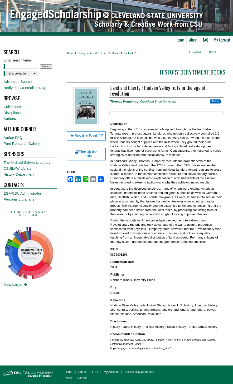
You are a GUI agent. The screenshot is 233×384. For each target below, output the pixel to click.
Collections (12, 107)
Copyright (82, 377)
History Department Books (192, 72)
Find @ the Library (86, 154)
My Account (111, 372)
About (82, 372)
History (116, 53)
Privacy (69, 377)
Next (211, 52)
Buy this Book (86, 136)
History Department (19, 174)
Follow (215, 101)
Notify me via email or (25, 88)
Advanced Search (18, 82)
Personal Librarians (19, 199)
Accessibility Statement (139, 372)
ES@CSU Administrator (22, 193)
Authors (10, 119)
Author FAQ (13, 138)
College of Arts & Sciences (93, 53)
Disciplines (12, 113)
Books (127, 53)
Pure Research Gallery (22, 143)
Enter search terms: (18, 60)
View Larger (16, 284)
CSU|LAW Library (18, 168)
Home (70, 53)
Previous (196, 52)
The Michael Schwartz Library (27, 162)
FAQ (95, 372)
